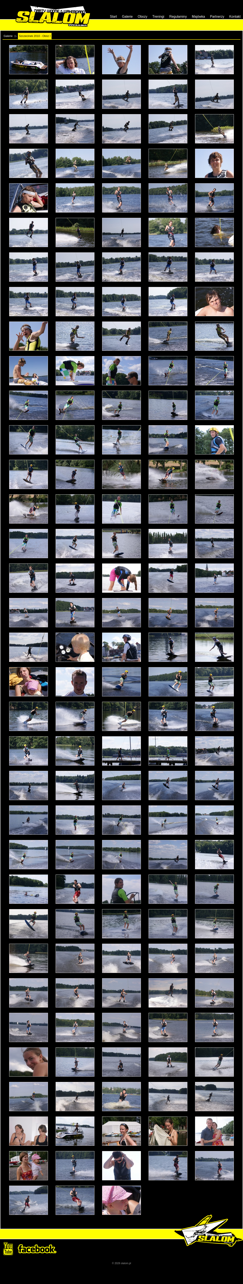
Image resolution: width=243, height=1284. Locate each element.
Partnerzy (217, 16)
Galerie (127, 16)
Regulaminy (178, 16)
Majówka (198, 16)
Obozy (142, 16)
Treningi (158, 16)
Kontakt (235, 16)
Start (113, 16)
